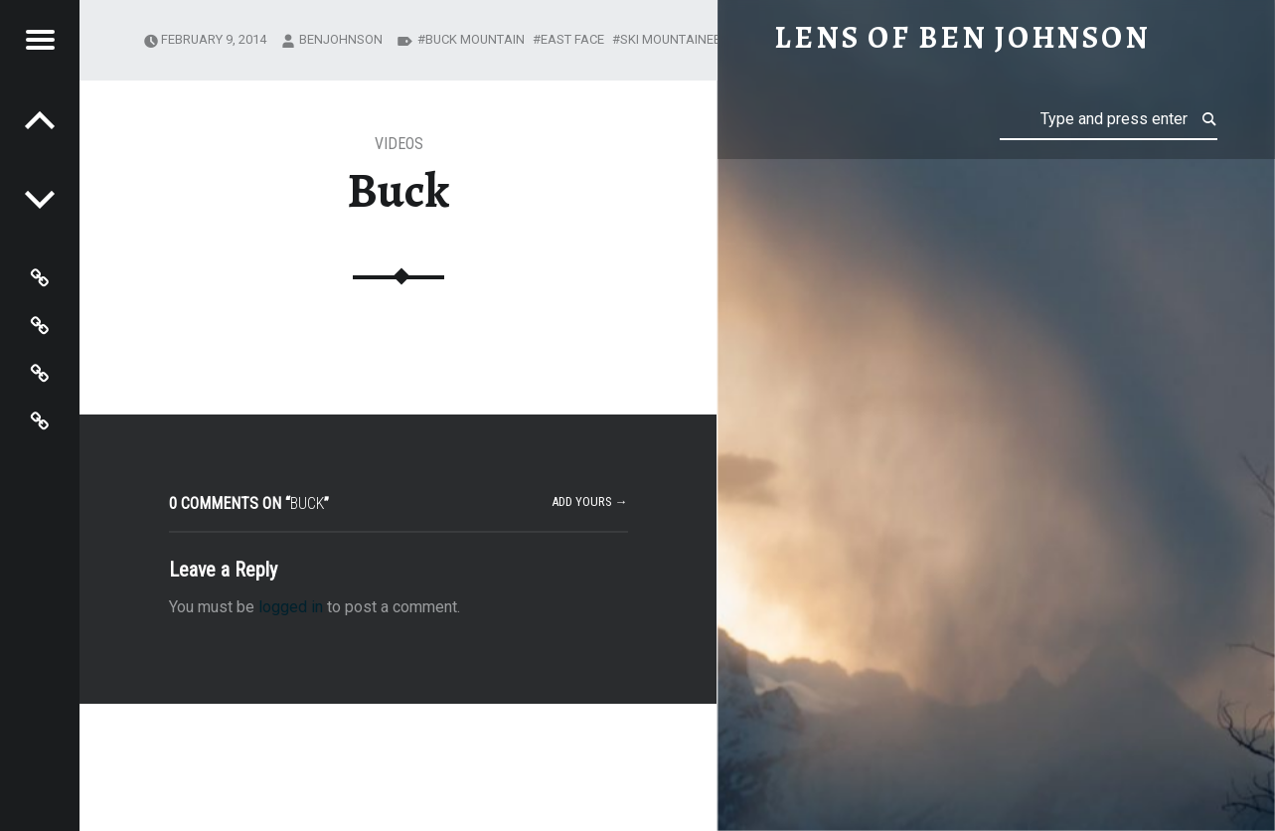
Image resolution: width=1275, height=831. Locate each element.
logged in (290, 606)
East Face (572, 39)
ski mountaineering (684, 39)
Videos (399, 143)
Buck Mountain (475, 39)
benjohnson (341, 39)
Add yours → (590, 501)
